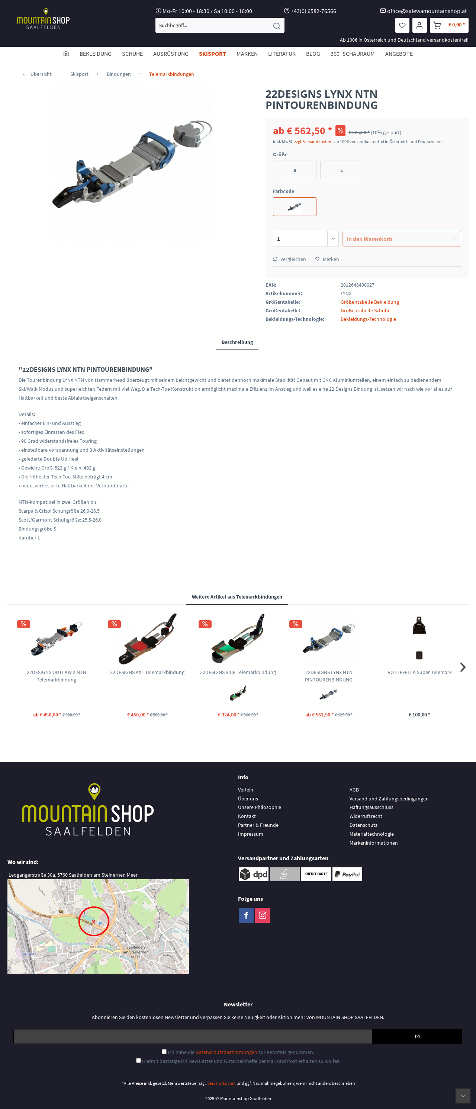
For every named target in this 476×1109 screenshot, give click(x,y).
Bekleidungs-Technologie (368, 319)
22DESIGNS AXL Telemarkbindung (147, 672)
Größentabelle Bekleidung (370, 302)
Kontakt (247, 816)
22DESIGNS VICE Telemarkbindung (238, 672)
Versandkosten (222, 1083)
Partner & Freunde (258, 825)
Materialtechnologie (372, 834)
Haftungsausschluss (371, 807)
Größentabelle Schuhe (365, 310)
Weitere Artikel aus (237, 596)
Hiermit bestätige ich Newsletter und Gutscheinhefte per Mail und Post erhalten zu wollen (241, 1061)
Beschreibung (237, 342)
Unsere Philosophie (259, 807)
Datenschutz (363, 825)
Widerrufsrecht (366, 816)
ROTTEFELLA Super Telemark (419, 672)
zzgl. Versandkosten (312, 141)
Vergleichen (289, 259)
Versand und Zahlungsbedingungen (389, 798)
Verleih (245, 789)
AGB (354, 789)
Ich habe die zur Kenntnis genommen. (241, 1052)
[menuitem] (219, 25)
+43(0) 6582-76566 (313, 10)
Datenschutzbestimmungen (226, 1052)
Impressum (250, 834)
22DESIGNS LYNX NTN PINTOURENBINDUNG (329, 676)
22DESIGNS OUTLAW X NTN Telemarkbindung (56, 676)
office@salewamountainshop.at (427, 10)
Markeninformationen (374, 842)
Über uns (248, 798)
